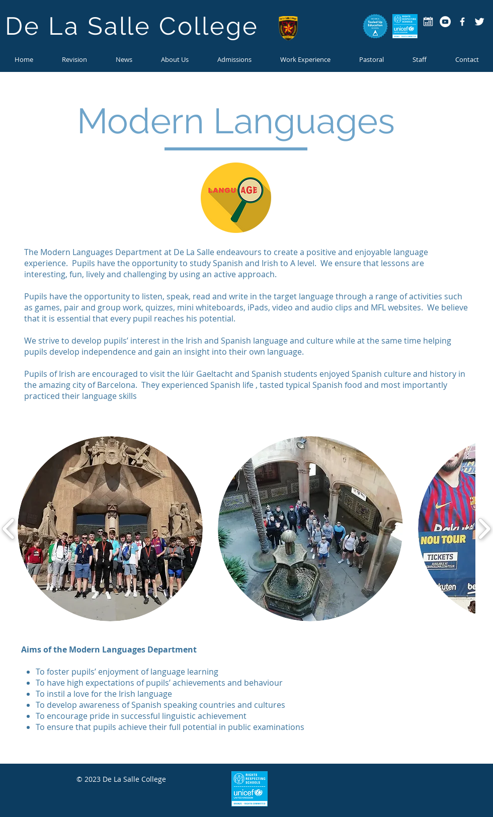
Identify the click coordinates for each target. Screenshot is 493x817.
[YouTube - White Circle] (445, 21)
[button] (123, 59)
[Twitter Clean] (479, 21)
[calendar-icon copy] (428, 21)
